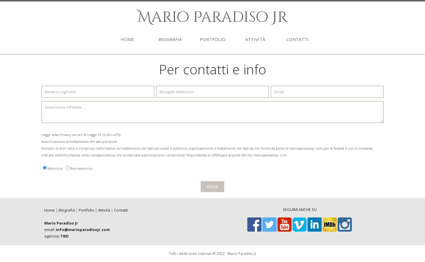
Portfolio (86, 210)
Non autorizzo (81, 168)
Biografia (67, 210)
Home (49, 210)
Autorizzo (55, 168)
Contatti (121, 210)
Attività (104, 210)
